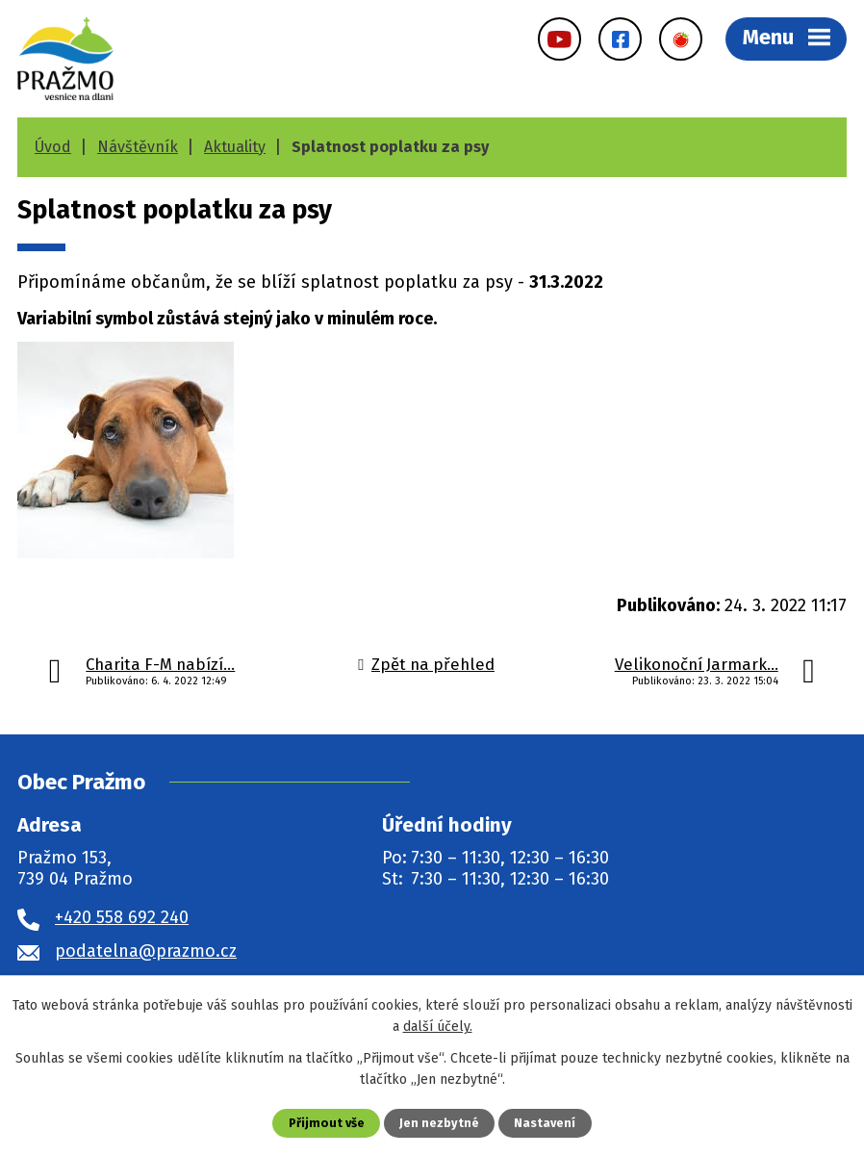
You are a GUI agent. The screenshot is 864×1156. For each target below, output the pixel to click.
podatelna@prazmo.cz (146, 951)
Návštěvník (137, 147)
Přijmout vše (327, 1123)
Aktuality (235, 147)
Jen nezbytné (439, 1123)
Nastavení (544, 1123)
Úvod (53, 147)
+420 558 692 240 (122, 917)
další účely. (437, 1026)
